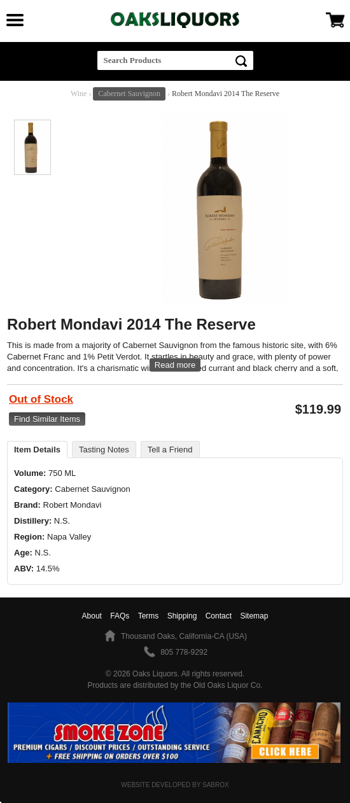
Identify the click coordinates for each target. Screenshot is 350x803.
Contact (219, 615)
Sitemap (254, 615)
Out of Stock (41, 399)
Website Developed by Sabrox (174, 784)
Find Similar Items (47, 419)
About (92, 615)
